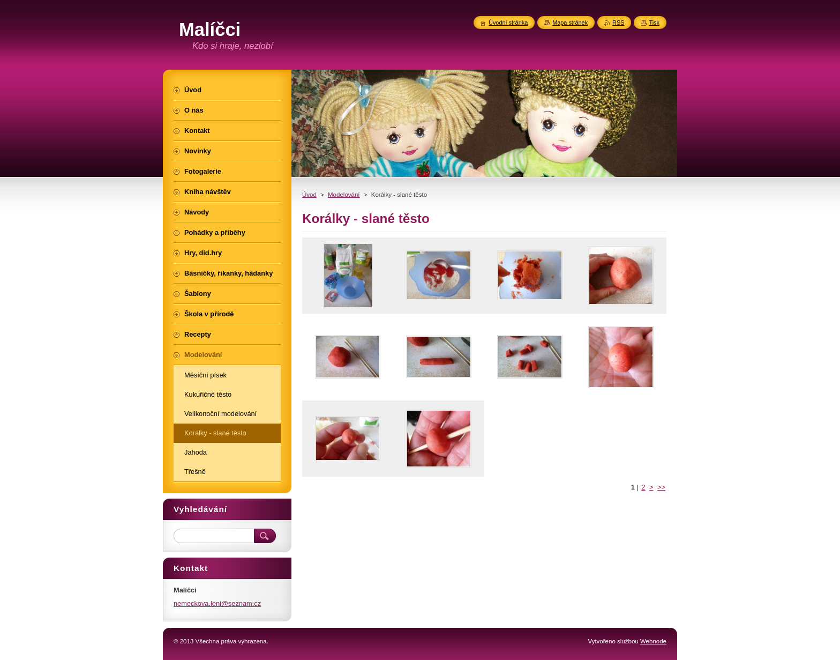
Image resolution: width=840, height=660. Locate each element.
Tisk (654, 22)
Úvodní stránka (508, 22)
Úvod (309, 194)
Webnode (653, 641)
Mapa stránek (570, 22)
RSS (618, 22)
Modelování (344, 194)
